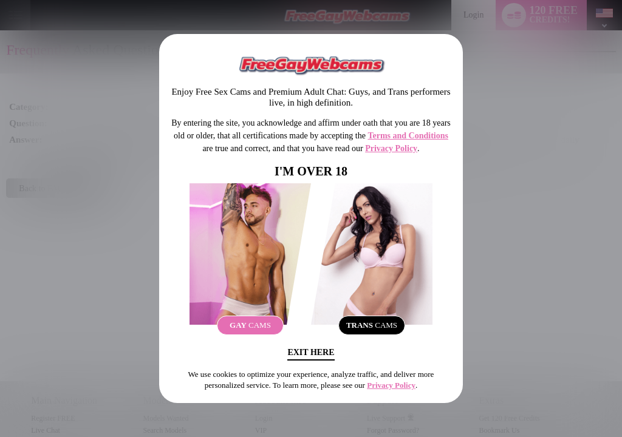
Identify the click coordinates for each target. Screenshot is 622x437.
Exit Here (310, 352)
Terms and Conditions (407, 135)
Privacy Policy (391, 148)
